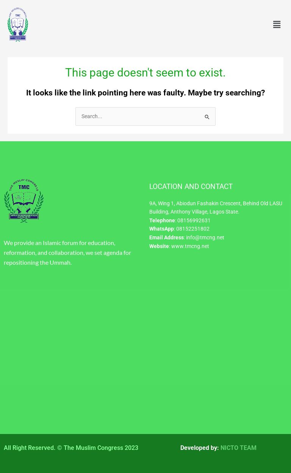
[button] (277, 24)
